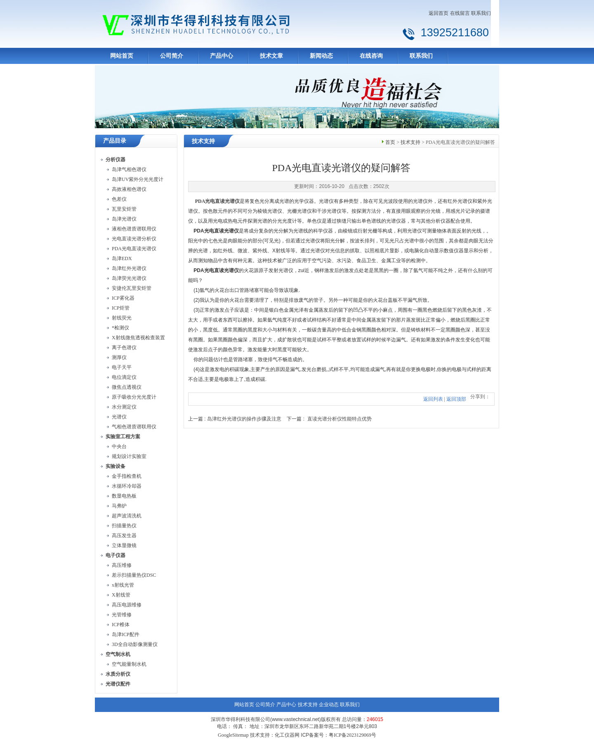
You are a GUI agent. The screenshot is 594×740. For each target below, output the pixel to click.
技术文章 (271, 56)
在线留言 (460, 13)
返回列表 (433, 399)
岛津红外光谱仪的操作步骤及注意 (244, 419)
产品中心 (221, 56)
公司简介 (171, 56)
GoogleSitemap (233, 735)
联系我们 (481, 13)
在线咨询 (371, 56)
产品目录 (114, 141)
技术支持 (410, 142)
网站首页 (121, 56)
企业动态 (329, 704)
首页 (390, 142)
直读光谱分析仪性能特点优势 (339, 419)
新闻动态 (321, 56)
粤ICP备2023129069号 (352, 735)
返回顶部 (456, 399)
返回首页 (438, 13)
